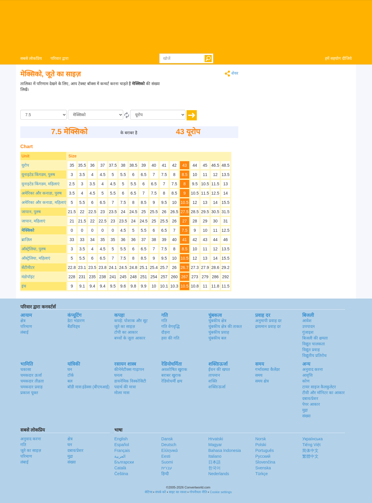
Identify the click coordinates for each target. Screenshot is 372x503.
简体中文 (310, 450)
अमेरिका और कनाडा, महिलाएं (44, 202)
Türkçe (261, 473)
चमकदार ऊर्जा (31, 375)
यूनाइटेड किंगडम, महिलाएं (41, 184)
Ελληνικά (169, 450)
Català (120, 468)
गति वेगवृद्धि (170, 326)
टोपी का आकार (126, 332)
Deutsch (168, 444)
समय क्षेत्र (262, 381)
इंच (24, 286)
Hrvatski (215, 438)
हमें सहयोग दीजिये (338, 58)
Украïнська (312, 438)
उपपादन (308, 326)
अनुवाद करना (312, 369)
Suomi (167, 462)
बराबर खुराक (171, 375)
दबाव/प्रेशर (310, 398)
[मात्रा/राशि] (43, 115)
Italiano (214, 456)
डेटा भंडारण (76, 320)
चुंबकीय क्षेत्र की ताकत (225, 326)
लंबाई (24, 332)
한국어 (214, 468)
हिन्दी (165, 473)
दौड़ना (165, 332)
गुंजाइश (308, 332)
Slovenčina (265, 462)
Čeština (121, 473)
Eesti (165, 456)
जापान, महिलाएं (33, 221)
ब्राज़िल (27, 239)
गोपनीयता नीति (198, 492)
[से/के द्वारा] (95, 115)
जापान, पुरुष (31, 211)
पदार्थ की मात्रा (125, 387)
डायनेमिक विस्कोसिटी (130, 381)
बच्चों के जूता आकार (129, 338)
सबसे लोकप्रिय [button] (31, 58)
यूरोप (25, 165)
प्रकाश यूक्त (29, 392)
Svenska (263, 468)
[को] (157, 115)
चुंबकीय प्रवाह (218, 332)
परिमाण (26, 326)
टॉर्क (70, 375)
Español (121, 444)
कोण (306, 381)
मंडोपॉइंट (28, 276)
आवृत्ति (307, 375)
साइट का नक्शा (178, 492)
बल (69, 381)
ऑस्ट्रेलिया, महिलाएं (36, 258)
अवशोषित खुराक (174, 369)
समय (258, 375)
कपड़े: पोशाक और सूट (131, 320)
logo (186, 26)
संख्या (306, 416)
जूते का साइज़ (124, 326)
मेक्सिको (28, 230)
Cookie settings (221, 492)
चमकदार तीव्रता (32, 381)
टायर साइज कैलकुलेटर (319, 387)
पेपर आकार (311, 404)
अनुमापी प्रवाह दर (268, 320)
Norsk (260, 438)
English (121, 438)
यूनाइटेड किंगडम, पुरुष (38, 174)
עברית (166, 468)
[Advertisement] (202, 95)
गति (164, 320)
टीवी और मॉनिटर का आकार (323, 392)
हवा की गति (170, 338)
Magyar (215, 444)
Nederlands (218, 473)
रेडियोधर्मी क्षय (171, 381)
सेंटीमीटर (28, 267)
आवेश (307, 320)
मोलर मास (121, 392)
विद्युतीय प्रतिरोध (314, 355)
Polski (260, 444)
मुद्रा (305, 410)
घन (69, 369)
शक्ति (212, 381)
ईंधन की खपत (219, 369)
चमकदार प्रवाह (31, 387)
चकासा (25, 369)
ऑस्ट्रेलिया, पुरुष (34, 249)
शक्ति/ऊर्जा (217, 387)
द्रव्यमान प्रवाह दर (268, 326)
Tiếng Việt (311, 444)
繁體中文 (310, 456)
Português (264, 450)
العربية (120, 456)
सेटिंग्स (148, 492)
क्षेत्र (23, 320)
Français (122, 450)
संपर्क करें (160, 492)
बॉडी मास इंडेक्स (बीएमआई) (88, 387)
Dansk (167, 438)
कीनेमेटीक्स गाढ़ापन (129, 369)
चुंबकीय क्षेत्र (217, 320)
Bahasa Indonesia (224, 450)
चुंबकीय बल (217, 338)
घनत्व (118, 375)
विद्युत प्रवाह (311, 349)
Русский (262, 456)
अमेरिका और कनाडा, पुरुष (42, 193)
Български (124, 462)
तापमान (214, 375)
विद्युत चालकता (313, 344)
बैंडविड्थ (73, 326)
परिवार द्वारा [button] (60, 58)
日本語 (214, 462)
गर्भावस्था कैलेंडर (267, 369)
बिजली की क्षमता (315, 338)
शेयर (231, 74)
